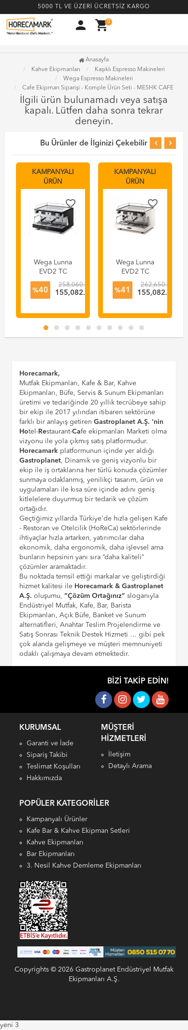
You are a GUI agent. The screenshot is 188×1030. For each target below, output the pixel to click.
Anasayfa (94, 60)
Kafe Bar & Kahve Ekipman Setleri (78, 830)
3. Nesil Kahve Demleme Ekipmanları (84, 865)
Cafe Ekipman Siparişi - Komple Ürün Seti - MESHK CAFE (98, 88)
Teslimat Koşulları (54, 766)
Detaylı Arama (130, 766)
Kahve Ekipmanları (55, 842)
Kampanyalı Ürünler (57, 819)
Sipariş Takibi (47, 755)
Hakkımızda (44, 778)
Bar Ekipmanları (51, 854)
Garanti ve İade (50, 743)
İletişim (119, 754)
